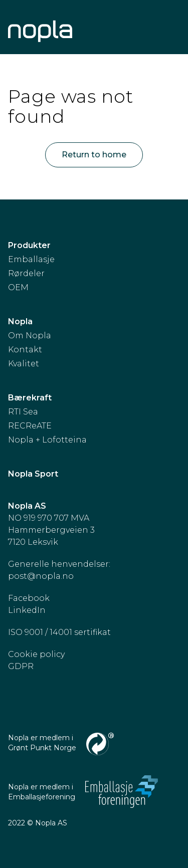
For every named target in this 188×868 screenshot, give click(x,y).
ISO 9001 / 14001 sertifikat (59, 632)
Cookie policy (36, 654)
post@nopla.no (41, 576)
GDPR (21, 666)
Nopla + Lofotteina (47, 440)
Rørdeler (26, 273)
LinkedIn (27, 610)
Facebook (29, 598)
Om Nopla (29, 335)
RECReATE (30, 425)
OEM (18, 287)
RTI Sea (23, 411)
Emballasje (31, 259)
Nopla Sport (33, 474)
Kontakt (25, 349)
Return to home (94, 154)
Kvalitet (23, 363)
